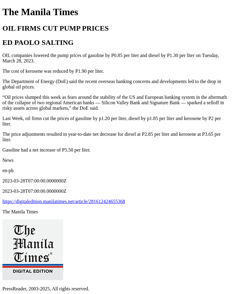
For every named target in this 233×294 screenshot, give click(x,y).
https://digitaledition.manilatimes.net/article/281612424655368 (63, 201)
